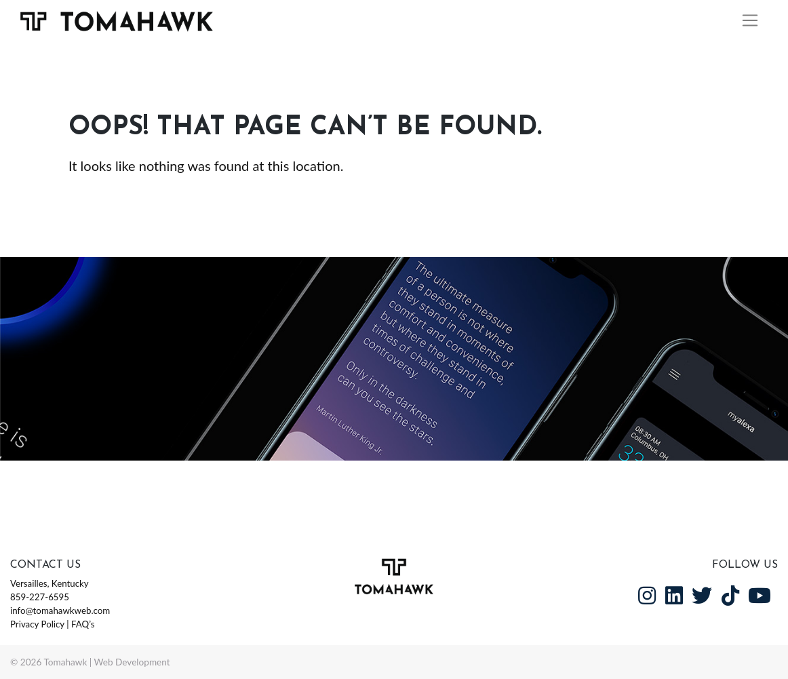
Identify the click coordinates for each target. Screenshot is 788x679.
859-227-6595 (39, 596)
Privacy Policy (37, 624)
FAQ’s (82, 624)
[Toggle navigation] (750, 21)
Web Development (132, 662)
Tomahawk (65, 662)
